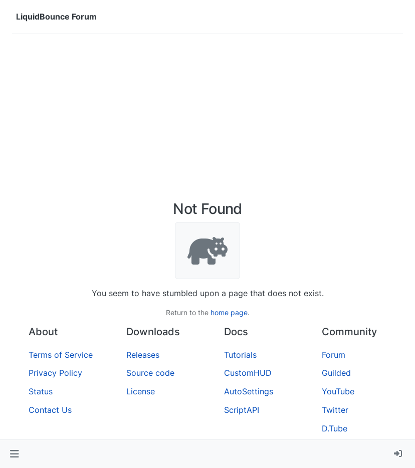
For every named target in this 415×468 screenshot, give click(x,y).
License (140, 391)
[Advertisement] (207, 117)
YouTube (338, 391)
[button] (14, 454)
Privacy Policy (55, 373)
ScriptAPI (241, 410)
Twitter (335, 410)
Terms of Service (61, 355)
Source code (150, 373)
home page (229, 312)
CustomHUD (248, 373)
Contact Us (50, 410)
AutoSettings (248, 391)
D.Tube (334, 428)
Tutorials (240, 355)
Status (41, 391)
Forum (333, 355)
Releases (142, 355)
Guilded (336, 373)
